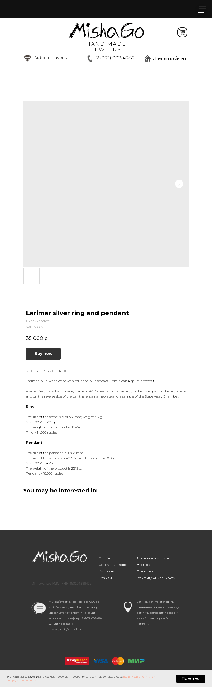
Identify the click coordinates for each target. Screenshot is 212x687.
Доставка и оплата (153, 558)
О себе (105, 558)
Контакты (107, 571)
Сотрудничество (113, 564)
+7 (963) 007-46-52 (114, 58)
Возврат (144, 564)
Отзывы (105, 578)
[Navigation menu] (201, 11)
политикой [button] (130, 676)
